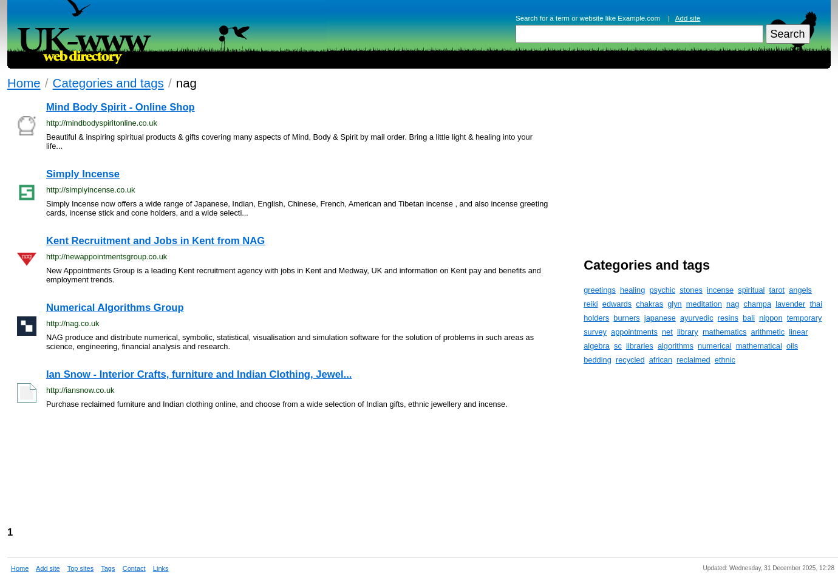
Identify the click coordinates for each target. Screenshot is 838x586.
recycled (630, 359)
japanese (660, 317)
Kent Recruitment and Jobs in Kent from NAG (155, 241)
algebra (597, 345)
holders (596, 317)
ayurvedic (697, 317)
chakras (649, 303)
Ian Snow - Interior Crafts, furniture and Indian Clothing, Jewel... (199, 374)
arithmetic (768, 331)
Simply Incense (83, 174)
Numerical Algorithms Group (115, 307)
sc (618, 345)
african (660, 359)
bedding (597, 359)
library (687, 331)
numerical (714, 345)
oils (792, 345)
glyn (674, 303)
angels (800, 290)
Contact (134, 568)
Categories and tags (108, 83)
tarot (777, 290)
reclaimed (693, 359)
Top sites (80, 568)
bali (749, 317)
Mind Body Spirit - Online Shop (120, 107)
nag (732, 303)
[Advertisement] (330, 472)
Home (24, 83)
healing (632, 290)
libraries (639, 345)
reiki (591, 303)
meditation (704, 303)
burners (626, 317)
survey (595, 331)
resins (728, 317)
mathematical (759, 345)
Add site (688, 18)
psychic (662, 290)
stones (691, 290)
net (667, 331)
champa (758, 303)
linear (798, 331)
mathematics (725, 331)
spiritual (751, 290)
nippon (770, 317)
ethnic (725, 359)
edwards (617, 303)
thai (815, 303)
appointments (634, 331)
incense (720, 290)
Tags (108, 568)
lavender (790, 303)
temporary (804, 317)
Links (161, 568)
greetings (600, 290)
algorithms (675, 345)
